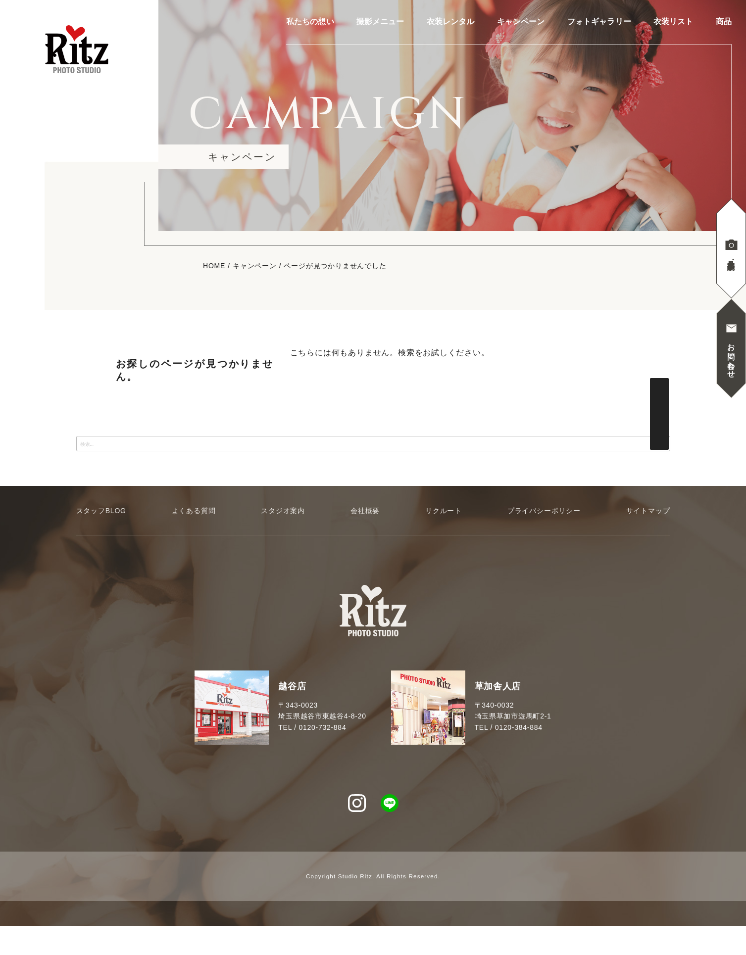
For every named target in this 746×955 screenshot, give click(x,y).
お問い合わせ (731, 356)
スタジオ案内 (283, 511)
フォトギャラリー (599, 22)
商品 (724, 22)
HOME (214, 266)
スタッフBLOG (101, 511)
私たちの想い (310, 22)
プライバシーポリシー (544, 511)
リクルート (443, 511)
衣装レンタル (451, 22)
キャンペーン (521, 22)
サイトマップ (648, 511)
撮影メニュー (380, 22)
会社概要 (365, 511)
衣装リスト (673, 22)
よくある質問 (194, 511)
